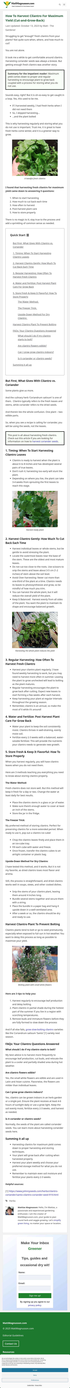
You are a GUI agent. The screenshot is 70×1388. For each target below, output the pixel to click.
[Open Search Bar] (60, 4)
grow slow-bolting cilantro (40, 1029)
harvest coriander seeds (45, 441)
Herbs (12, 1200)
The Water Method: (28, 301)
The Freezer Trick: (27, 308)
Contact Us (11, 1343)
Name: (22, 1272)
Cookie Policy (30, 1385)
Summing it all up (22, 364)
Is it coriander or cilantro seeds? (35, 358)
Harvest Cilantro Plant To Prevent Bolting (34, 324)
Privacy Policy (38, 1385)
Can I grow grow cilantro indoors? (36, 352)
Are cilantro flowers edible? (32, 345)
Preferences (35, 1380)
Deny (35, 1375)
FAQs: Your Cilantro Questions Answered (34, 330)
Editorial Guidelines (13, 1335)
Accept (35, 1370)
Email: (22, 1283)
